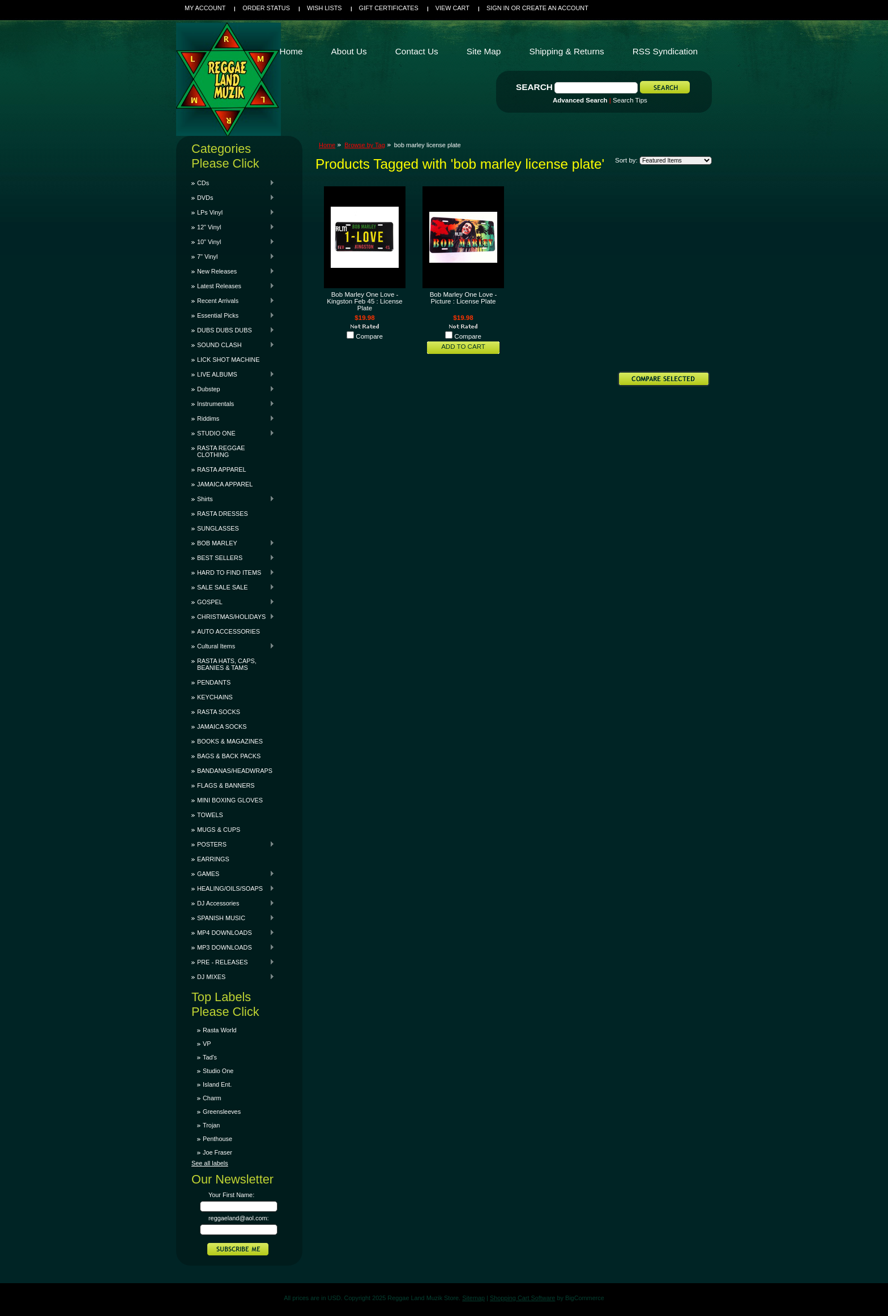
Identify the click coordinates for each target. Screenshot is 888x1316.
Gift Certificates (389, 8)
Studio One (218, 1070)
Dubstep (233, 389)
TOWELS (210, 814)
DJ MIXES (233, 976)
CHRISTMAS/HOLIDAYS (233, 616)
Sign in (497, 8)
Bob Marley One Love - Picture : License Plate (463, 298)
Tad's (210, 1057)
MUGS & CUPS (218, 829)
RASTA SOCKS (218, 711)
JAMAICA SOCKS (222, 726)
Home (327, 145)
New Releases (233, 271)
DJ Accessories (233, 903)
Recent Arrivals (233, 300)
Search (534, 87)
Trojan (211, 1125)
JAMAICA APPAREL (225, 484)
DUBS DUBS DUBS (233, 330)
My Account (205, 8)
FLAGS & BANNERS (226, 785)
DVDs (233, 197)
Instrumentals (233, 403)
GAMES (233, 873)
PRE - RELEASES (233, 962)
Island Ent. (217, 1084)
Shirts (233, 498)
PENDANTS (213, 682)
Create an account (555, 8)
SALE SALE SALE (233, 587)
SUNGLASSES (218, 528)
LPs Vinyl (233, 212)
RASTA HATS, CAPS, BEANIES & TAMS (227, 664)
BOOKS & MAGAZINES (230, 741)
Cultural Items (233, 646)
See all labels (209, 1163)
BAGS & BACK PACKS (229, 756)
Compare (369, 336)
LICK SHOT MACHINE (228, 359)
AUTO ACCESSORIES (228, 631)
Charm (212, 1098)
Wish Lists (324, 8)
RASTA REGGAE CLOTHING (221, 451)
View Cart (452, 8)
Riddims (233, 418)
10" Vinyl (233, 241)
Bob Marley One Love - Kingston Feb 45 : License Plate (365, 301)
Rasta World (220, 1030)
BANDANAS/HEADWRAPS (234, 770)
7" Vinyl (233, 256)
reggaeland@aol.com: (238, 1218)
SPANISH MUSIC (233, 918)
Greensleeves (222, 1111)
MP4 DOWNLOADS (233, 932)
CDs (233, 183)
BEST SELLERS (233, 557)
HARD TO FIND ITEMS (233, 572)
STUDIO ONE (233, 433)
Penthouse (217, 1138)
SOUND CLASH (233, 344)
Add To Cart (463, 346)
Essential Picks (233, 315)
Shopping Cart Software (522, 1297)
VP (207, 1043)
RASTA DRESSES (222, 513)
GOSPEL (233, 602)
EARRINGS (213, 859)
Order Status (266, 8)
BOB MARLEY (233, 543)
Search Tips (630, 100)
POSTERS (233, 844)
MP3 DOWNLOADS (233, 947)
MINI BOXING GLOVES (230, 800)
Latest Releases (233, 286)
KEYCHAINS (215, 697)
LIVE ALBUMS (233, 374)
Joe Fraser (217, 1152)
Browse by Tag (364, 145)
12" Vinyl (233, 227)
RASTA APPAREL (221, 469)
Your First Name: (231, 1194)
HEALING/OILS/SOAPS (233, 888)
